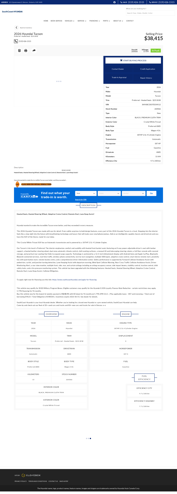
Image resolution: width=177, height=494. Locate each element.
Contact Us (53, 484)
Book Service (56, 21)
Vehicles (69, 21)
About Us (118, 21)
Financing (95, 21)
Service (82, 21)
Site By (28, 478)
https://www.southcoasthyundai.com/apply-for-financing (74, 280)
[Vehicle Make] (109, 193)
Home (46, 21)
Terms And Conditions (37, 484)
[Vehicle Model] (134, 193)
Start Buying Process (133, 60)
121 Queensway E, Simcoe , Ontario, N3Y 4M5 (25, 2)
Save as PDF (63, 484)
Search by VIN (80, 199)
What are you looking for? (136, 9)
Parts (106, 21)
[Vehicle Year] (86, 193)
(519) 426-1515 (136, 2)
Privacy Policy (21, 484)
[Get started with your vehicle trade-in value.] (151, 193)
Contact (130, 21)
